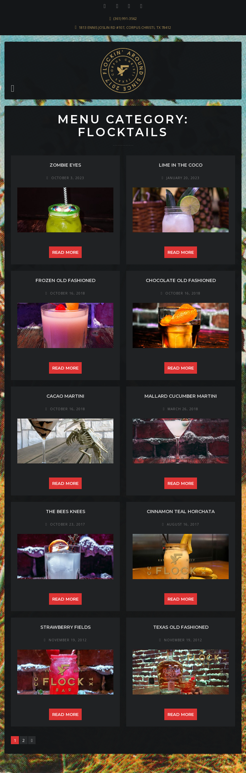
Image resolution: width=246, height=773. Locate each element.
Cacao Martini (65, 396)
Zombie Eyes (65, 165)
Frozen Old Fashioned (65, 280)
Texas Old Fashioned (181, 627)
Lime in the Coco (180, 165)
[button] (12, 88)
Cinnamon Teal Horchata (181, 511)
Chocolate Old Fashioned (181, 280)
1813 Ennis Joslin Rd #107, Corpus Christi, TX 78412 (125, 27)
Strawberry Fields (65, 627)
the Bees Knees (65, 511)
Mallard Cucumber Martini (180, 396)
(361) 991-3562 (125, 18)
